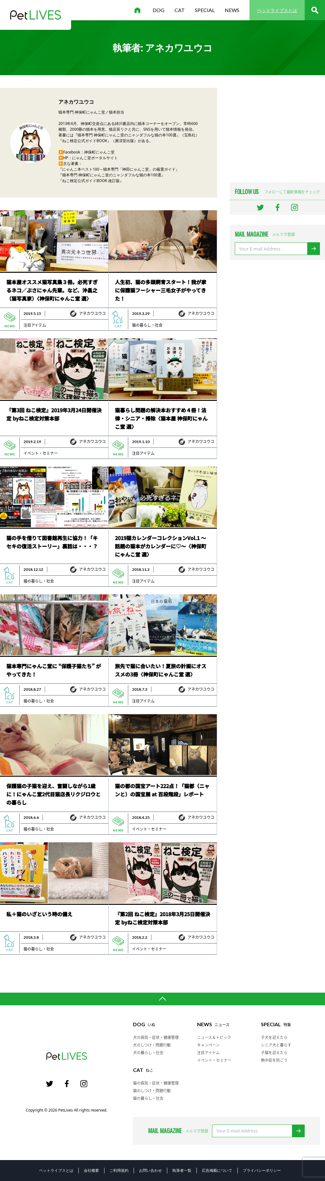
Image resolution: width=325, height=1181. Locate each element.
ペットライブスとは (277, 10)
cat (180, 10)
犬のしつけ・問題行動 (152, 1045)
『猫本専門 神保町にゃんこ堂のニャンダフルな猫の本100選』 (111, 175)
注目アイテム (34, 325)
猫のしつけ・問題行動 (152, 1090)
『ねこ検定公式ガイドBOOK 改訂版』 (90, 180)
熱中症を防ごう (274, 1060)
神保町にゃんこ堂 (99, 152)
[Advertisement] (277, 127)
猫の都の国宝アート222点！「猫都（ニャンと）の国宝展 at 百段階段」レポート (162, 790)
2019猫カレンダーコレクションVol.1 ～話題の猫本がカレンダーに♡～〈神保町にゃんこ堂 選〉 (160, 546)
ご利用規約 (119, 1170)
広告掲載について (217, 1170)
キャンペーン (208, 1045)
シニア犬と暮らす (276, 1045)
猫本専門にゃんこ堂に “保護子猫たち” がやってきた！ (53, 670)
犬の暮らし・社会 (148, 1052)
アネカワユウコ (92, 313)
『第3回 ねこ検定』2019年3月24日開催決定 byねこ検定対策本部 (54, 414)
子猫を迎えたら (274, 1052)
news (232, 10)
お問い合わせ (150, 1170)
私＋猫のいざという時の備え (39, 914)
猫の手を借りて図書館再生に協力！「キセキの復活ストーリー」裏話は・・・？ (52, 542)
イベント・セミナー (40, 453)
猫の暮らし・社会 (147, 325)
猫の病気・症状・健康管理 (156, 1083)
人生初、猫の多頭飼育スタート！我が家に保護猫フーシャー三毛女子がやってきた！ (160, 290)
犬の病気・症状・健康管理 (156, 1037)
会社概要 (91, 1170)
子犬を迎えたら (274, 1037)
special (205, 10)
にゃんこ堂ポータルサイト (95, 157)
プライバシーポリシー (262, 1170)
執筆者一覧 (181, 1170)
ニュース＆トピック (214, 1037)
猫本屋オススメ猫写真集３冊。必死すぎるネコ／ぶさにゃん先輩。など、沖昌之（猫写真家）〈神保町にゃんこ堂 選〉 (52, 290)
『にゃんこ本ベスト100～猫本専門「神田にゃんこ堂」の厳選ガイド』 (118, 169)
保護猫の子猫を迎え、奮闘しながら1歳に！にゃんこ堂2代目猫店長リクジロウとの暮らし (53, 794)
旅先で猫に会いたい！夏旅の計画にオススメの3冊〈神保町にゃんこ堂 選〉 (160, 670)
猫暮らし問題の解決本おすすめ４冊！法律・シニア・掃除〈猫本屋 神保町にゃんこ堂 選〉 (161, 418)
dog (158, 10)
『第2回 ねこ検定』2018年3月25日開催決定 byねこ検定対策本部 (162, 918)
